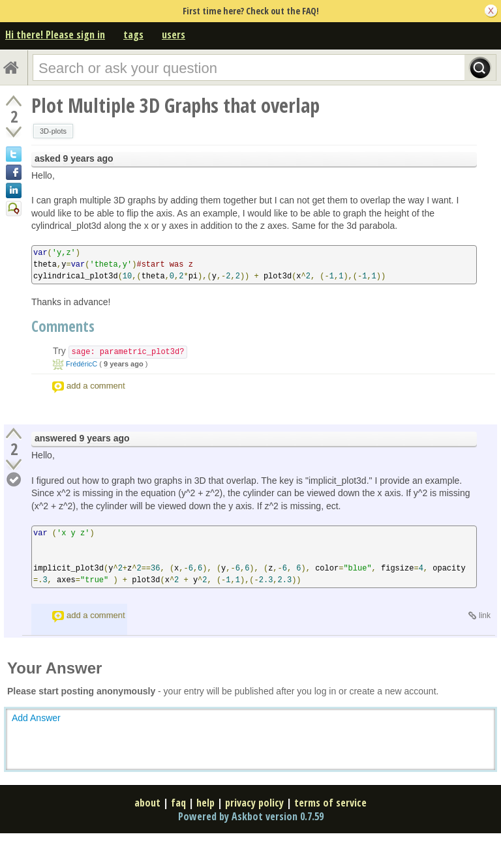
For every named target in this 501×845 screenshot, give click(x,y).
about (147, 802)
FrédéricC (81, 364)
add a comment (96, 386)
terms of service (330, 802)
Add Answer (36, 718)
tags (133, 34)
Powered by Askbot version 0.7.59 (251, 816)
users (173, 34)
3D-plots (53, 131)
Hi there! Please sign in (55, 34)
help (205, 802)
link (485, 615)
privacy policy (254, 802)
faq (178, 802)
